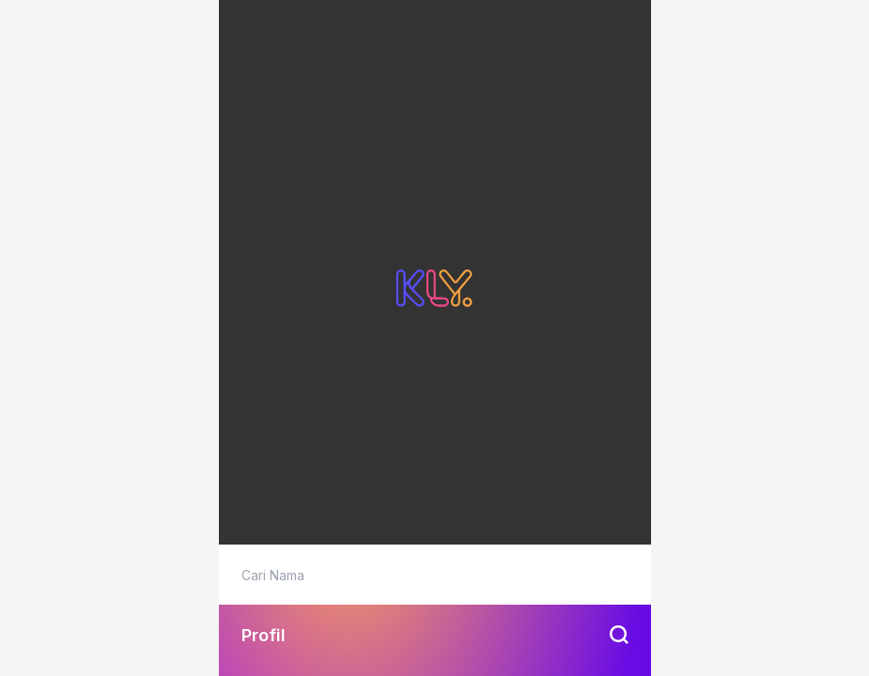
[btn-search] (621, 635)
